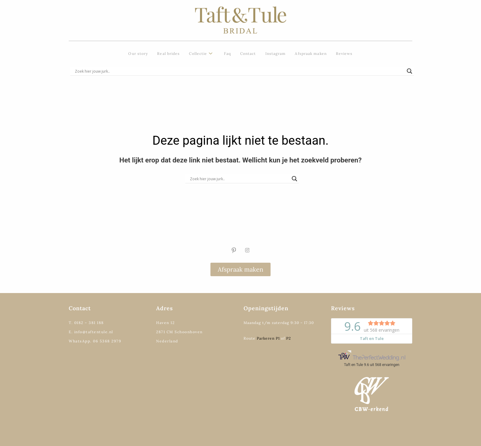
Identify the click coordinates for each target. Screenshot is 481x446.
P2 (288, 338)
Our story (138, 53)
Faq (227, 53)
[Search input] (239, 71)
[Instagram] (247, 250)
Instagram (275, 53)
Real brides (168, 53)
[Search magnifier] (409, 71)
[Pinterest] (233, 250)
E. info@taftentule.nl (91, 332)
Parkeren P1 (268, 338)
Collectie (201, 54)
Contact (248, 53)
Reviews (344, 53)
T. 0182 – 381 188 (86, 322)
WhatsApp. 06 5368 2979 (95, 341)
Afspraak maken (310, 53)
